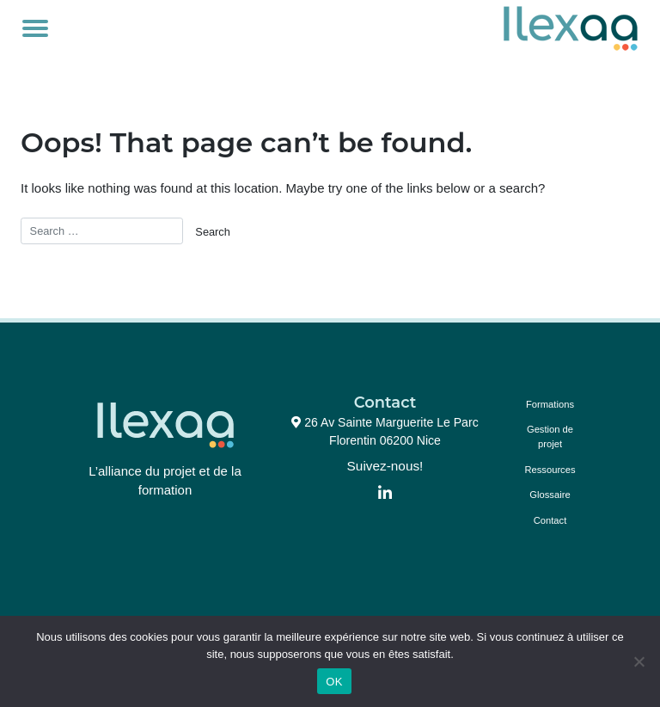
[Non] (638, 661)
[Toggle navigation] (35, 28)
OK (334, 681)
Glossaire (549, 494)
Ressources (549, 469)
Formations (550, 404)
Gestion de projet (550, 436)
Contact (550, 520)
